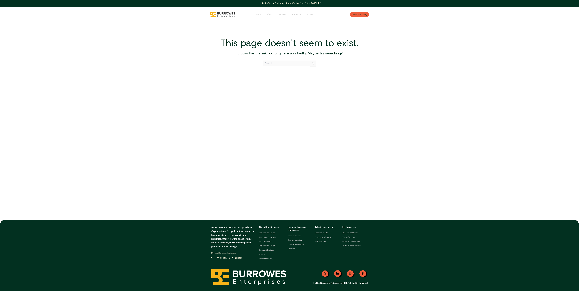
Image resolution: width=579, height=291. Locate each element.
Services (282, 14)
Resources (297, 14)
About (270, 14)
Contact (311, 14)
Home (258, 14)
